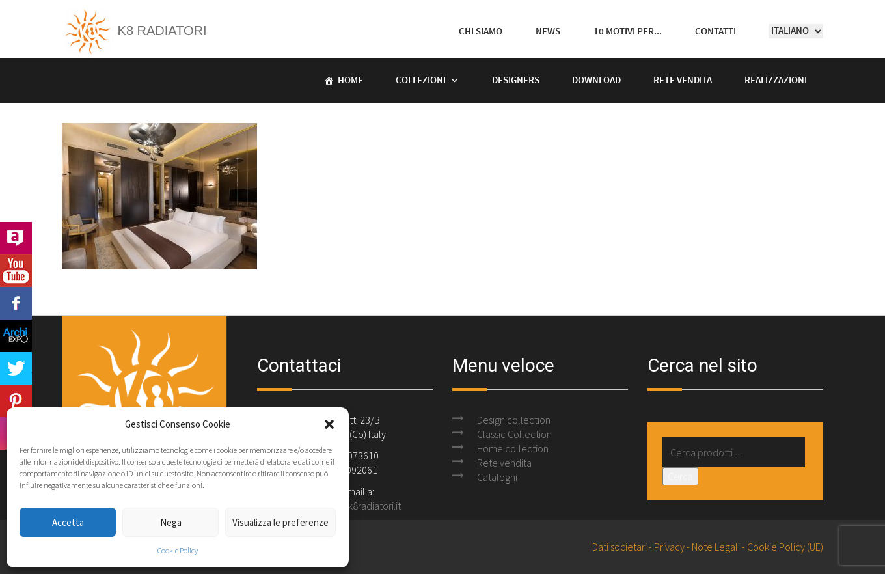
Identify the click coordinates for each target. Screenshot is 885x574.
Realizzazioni (775, 80)
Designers (515, 80)
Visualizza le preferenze (280, 522)
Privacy (669, 546)
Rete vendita (682, 80)
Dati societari (619, 546)
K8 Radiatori (134, 30)
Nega (171, 522)
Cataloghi (497, 477)
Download (596, 80)
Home (350, 80)
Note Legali (716, 546)
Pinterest (16, 401)
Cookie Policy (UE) (785, 546)
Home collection (513, 448)
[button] (329, 424)
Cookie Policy (177, 550)
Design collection (514, 419)
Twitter (16, 368)
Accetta (68, 522)
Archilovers (16, 238)
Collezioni (421, 80)
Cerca (680, 476)
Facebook (16, 303)
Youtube (16, 270)
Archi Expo (16, 336)
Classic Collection (514, 434)
